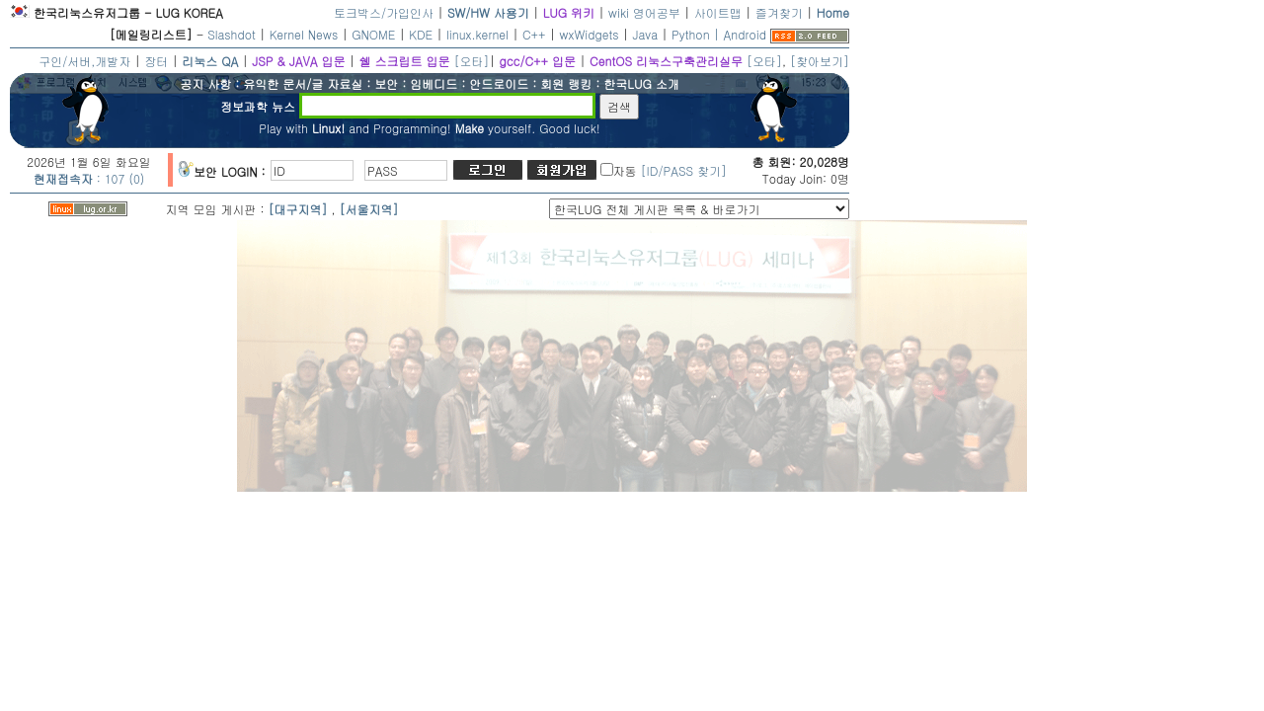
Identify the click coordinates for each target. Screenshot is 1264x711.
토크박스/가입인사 (384, 12)
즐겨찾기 (779, 12)
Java (646, 34)
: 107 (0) (89, 178)
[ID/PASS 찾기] (684, 170)
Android (745, 34)
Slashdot (231, 34)
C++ (534, 34)
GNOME (373, 34)
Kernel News (304, 34)
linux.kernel (477, 34)
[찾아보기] (819, 60)
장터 (156, 60)
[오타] (471, 60)
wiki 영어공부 (644, 12)
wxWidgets (589, 34)
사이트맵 (718, 12)
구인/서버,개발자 (84, 60)
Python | (697, 34)
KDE (421, 34)
